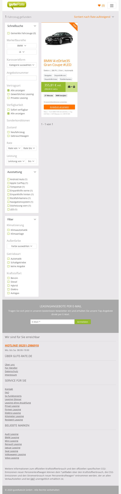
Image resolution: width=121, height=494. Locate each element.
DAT (33, 478)
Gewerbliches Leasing (22, 94)
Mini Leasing (11, 440)
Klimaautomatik (18, 229)
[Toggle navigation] (111, 5)
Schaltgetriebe (18, 262)
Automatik (15, 258)
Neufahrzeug (17, 132)
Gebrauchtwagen (19, 135)
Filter (10, 219)
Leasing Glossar (13, 399)
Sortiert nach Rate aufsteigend (92, 17)
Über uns (10, 364)
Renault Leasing (13, 444)
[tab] (22, 25)
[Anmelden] (83, 321)
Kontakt (9, 389)
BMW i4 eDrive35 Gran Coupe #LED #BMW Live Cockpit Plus (58, 67)
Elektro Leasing (13, 412)
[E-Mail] (52, 321)
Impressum (11, 374)
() (103, 5)
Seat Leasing (11, 451)
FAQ (7, 392)
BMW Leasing (12, 437)
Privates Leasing (19, 97)
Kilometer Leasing (14, 416)
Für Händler (11, 367)
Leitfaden (67, 472)
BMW (20, 45)
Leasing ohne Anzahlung (18, 402)
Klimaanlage (17, 233)
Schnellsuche (15, 26)
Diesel (13, 281)
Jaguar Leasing (12, 447)
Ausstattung (14, 172)
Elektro (14, 289)
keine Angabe (17, 266)
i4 (20, 51)
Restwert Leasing (14, 419)
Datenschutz (11, 371)
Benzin (14, 278)
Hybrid (14, 285)
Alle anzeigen (17, 90)
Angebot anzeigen (59, 107)
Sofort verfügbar (19, 109)
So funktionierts (13, 395)
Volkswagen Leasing (15, 454)
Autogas (14, 293)
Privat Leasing (12, 405)
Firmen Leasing (13, 409)
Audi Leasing (11, 434)
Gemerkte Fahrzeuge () (23, 33)
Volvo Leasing (12, 457)
